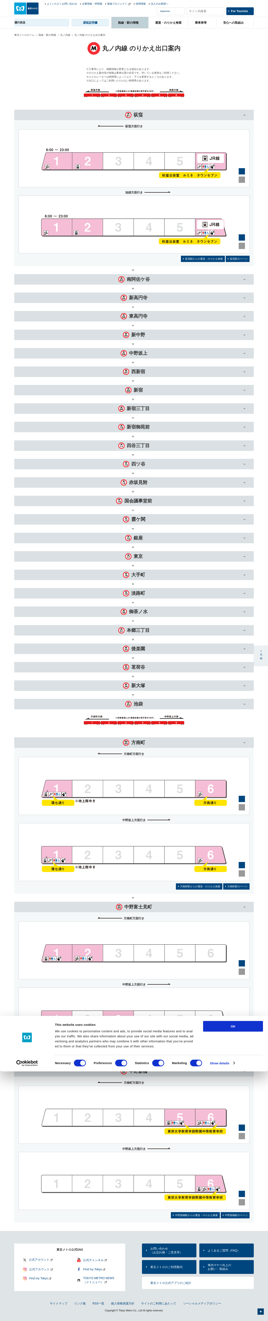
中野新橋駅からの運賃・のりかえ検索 (196, 1215)
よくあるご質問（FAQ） (224, 1250)
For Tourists (239, 11)
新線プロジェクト (117, 3)
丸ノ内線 (65, 35)
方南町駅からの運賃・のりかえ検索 (200, 886)
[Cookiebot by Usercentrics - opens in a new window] (27, 1313)
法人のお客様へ (159, 3)
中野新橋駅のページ (236, 1215)
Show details (219, 1313)
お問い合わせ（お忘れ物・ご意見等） (166, 1250)
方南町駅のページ (237, 886)
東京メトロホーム (24, 35)
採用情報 (141, 3)
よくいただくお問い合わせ (62, 3)
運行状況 (19, 22)
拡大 (242, 171)
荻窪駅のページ (238, 258)
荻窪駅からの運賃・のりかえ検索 (204, 258)
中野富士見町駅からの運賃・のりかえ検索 (189, 1050)
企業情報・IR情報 (92, 3)
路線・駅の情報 (47, 35)
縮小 (242, 180)
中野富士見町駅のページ (233, 1050)
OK (233, 1276)
